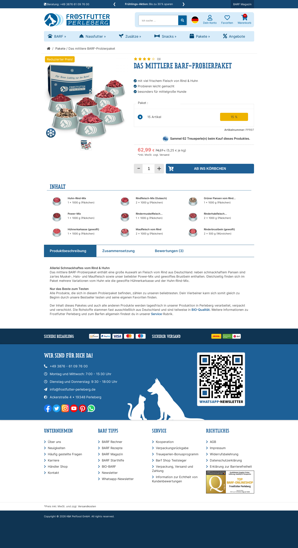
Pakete (203, 36)
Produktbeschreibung (68, 251)
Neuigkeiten (56, 448)
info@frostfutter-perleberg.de (72, 389)
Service (156, 314)
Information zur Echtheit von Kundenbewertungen (175, 479)
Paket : (143, 103)
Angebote (237, 36)
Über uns (54, 442)
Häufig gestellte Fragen (65, 454)
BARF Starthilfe (113, 460)
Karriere (53, 460)
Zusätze (133, 36)
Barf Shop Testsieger (171, 460)
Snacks (169, 36)
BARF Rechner (112, 442)
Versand (164, 154)
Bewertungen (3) (169, 251)
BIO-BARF (109, 466)
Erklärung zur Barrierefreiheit (231, 466)
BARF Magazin (242, 4)
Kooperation (165, 442)
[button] (195, 20)
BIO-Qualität (201, 310)
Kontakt (53, 473)
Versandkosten (87, 506)
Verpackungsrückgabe (172, 448)
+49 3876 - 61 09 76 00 (69, 366)
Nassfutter (96, 36)
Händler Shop (58, 466)
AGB (213, 442)
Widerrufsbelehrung (224, 454)
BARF (60, 36)
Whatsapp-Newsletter (118, 479)
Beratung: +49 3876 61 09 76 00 (66, 4)
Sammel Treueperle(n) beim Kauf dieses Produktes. (210, 138)
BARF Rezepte (112, 448)
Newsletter (110, 473)
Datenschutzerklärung (226, 460)
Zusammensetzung (118, 251)
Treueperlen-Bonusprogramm (177, 454)
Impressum (218, 448)
